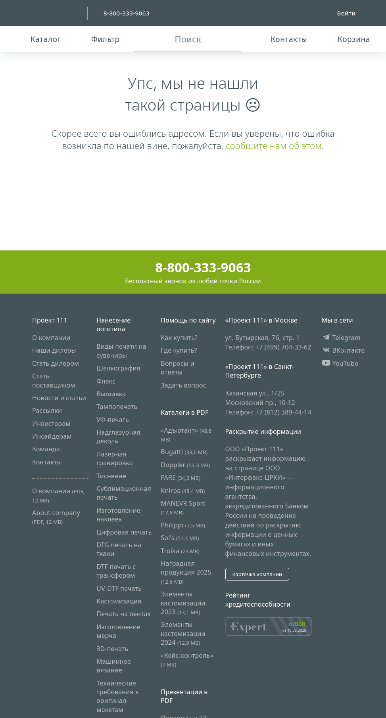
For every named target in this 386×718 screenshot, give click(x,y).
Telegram (341, 337)
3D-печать (112, 648)
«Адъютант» (186, 434)
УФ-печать (112, 419)
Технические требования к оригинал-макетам (117, 696)
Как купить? (179, 337)
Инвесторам (51, 423)
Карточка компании (257, 574)
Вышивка (111, 394)
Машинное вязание (113, 665)
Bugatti (184, 451)
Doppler (185, 464)
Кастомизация (118, 601)
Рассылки (47, 410)
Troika (180, 550)
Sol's (180, 537)
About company (56, 516)
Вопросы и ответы (177, 367)
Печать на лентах (123, 613)
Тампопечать (116, 406)
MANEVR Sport (183, 507)
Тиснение (111, 476)
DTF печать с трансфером (116, 571)
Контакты (47, 462)
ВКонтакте (343, 350)
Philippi (183, 525)
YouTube (340, 363)
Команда (46, 449)
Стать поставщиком (53, 380)
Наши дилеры (54, 350)
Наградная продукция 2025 (186, 572)
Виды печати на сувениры (121, 350)
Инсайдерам (52, 436)
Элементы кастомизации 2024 (183, 633)
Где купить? (179, 350)
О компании (51, 337)
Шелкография (118, 368)
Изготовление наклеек (118, 514)
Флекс (105, 381)
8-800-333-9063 (193, 267)
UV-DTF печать (119, 588)
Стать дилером (55, 363)
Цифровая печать (124, 532)
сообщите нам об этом (274, 145)
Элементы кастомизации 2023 (183, 603)
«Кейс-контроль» (187, 659)
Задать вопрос (183, 385)
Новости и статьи (59, 397)
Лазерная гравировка (114, 458)
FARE (180, 477)
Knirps (183, 490)
